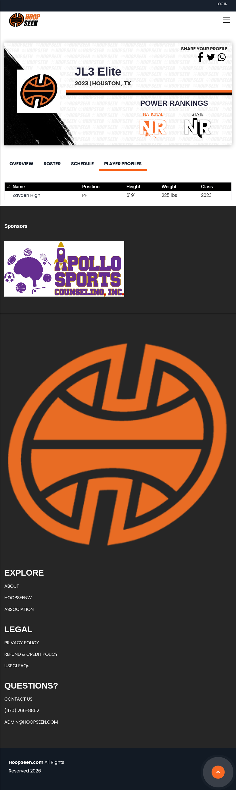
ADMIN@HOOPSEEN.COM (31, 722)
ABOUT (11, 586)
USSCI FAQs (16, 665)
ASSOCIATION (19, 609)
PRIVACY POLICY (21, 642)
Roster (52, 163)
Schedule (82, 163)
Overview (21, 163)
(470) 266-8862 (21, 710)
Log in (222, 3)
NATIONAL (153, 114)
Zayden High (26, 195)
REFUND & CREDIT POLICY (31, 654)
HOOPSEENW (18, 597)
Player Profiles (122, 163)
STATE (198, 114)
